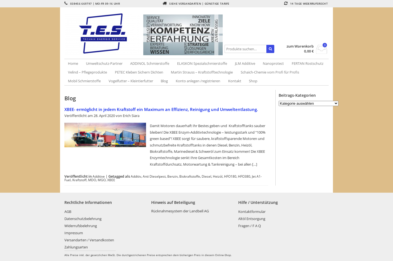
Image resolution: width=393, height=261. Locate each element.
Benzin (172, 176)
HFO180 (230, 176)
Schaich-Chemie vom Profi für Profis (270, 72)
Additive (99, 176)
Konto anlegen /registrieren (198, 80)
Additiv (136, 176)
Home (73, 63)
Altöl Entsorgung (251, 218)
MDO (92, 180)
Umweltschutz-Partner (104, 63)
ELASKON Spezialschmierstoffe (202, 63)
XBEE (111, 180)
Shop (253, 80)
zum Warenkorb (300, 46)
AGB (67, 211)
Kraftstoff (79, 180)
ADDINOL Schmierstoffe (149, 63)
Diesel (206, 176)
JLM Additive (245, 63)
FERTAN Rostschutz (307, 63)
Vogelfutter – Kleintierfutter (131, 80)
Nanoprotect (273, 63)
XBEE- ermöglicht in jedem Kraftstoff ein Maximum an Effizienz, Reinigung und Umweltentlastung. (161, 109)
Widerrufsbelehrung (80, 225)
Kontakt (234, 80)
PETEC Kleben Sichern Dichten (139, 72)
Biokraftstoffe (189, 176)
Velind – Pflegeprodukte (87, 72)
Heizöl (217, 176)
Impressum (73, 232)
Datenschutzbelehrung (83, 218)
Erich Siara (131, 115)
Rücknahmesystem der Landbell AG (180, 211)
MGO (102, 180)
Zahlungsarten (76, 247)
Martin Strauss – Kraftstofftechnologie (202, 72)
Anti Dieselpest (154, 176)
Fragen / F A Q (249, 225)
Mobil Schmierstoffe (84, 80)
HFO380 (244, 176)
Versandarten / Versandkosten (89, 239)
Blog (164, 80)
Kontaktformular (252, 211)
